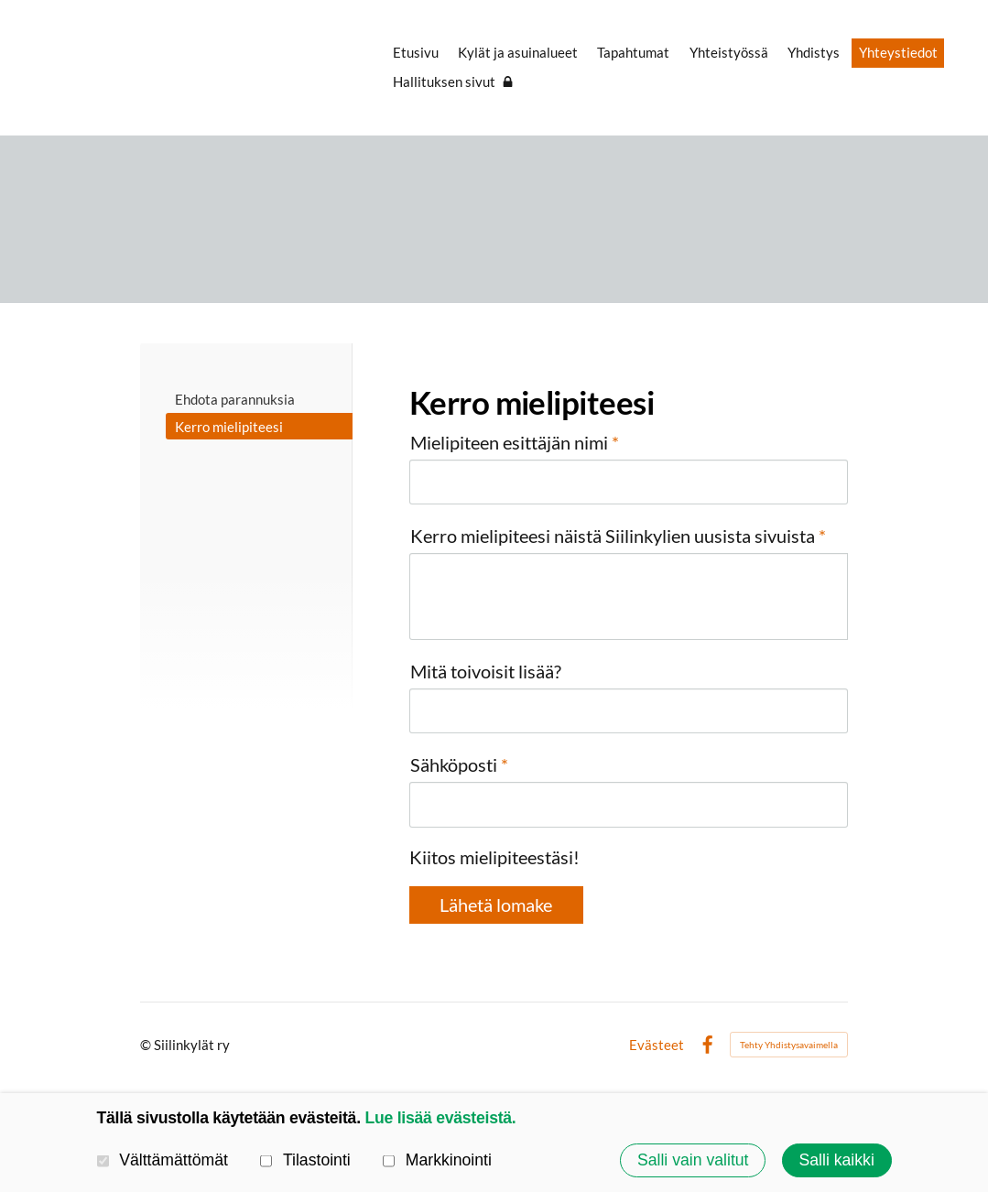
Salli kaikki (836, 1160)
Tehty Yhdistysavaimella (789, 1044)
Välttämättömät (162, 1160)
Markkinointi (437, 1160)
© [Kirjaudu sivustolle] (147, 1044)
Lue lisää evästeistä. (440, 1118)
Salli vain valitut (693, 1160)
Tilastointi (305, 1160)
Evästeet (656, 1045)
